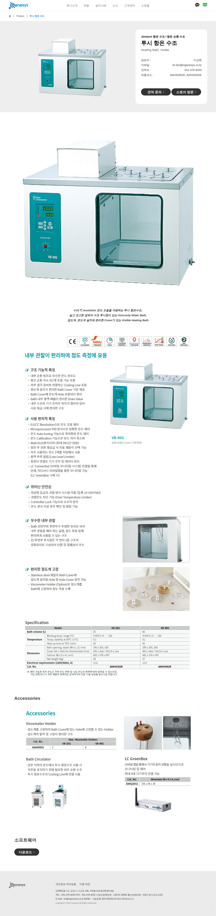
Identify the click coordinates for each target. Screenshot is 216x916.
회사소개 (72, 5)
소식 (115, 5)
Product (20, 16)
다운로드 (25, 852)
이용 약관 (84, 884)
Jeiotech (146, 36)
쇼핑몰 (145, 5)
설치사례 (100, 5)
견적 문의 (154, 92)
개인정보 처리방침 (66, 884)
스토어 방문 (185, 92)
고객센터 (129, 5)
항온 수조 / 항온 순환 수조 (169, 36)
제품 (86, 5)
